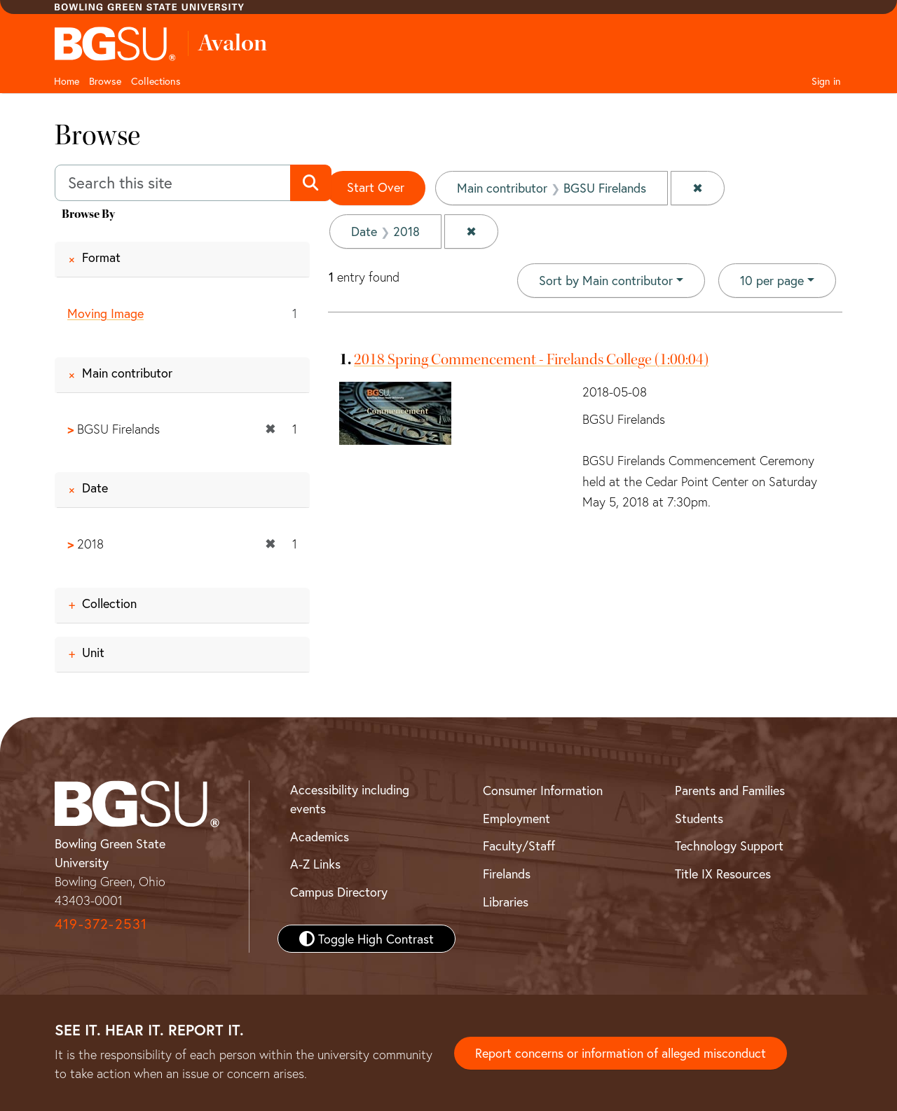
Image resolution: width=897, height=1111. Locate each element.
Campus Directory (339, 891)
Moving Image (105, 313)
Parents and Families (730, 790)
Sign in (826, 81)
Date (95, 487)
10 (772, 279)
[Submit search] (310, 183)
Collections (156, 81)
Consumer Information (543, 790)
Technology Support (729, 845)
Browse (105, 81)
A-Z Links (315, 863)
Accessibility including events (349, 799)
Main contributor (127, 372)
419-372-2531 (101, 923)
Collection (109, 603)
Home (66, 81)
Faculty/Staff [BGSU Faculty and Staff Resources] (519, 845)
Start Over (375, 187)
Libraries (505, 901)
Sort (606, 280)
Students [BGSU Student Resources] (699, 818)
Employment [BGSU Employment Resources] (516, 818)
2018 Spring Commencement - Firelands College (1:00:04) (531, 359)
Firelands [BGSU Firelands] (506, 873)
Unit (93, 652)
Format (101, 257)
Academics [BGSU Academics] (319, 836)
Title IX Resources (723, 873)
